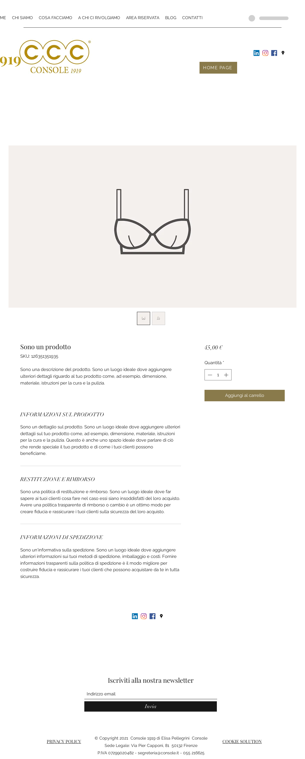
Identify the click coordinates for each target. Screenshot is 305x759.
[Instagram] (265, 53)
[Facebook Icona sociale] (274, 53)
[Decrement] (209, 374)
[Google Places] (283, 53)
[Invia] (150, 706)
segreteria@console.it (158, 752)
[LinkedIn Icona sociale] (256, 53)
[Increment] (227, 374)
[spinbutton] (218, 374)
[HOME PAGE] (218, 68)
